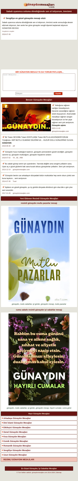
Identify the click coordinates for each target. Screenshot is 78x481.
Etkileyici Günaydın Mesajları (17, 430)
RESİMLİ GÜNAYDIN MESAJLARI (18, 462)
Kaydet (58, 96)
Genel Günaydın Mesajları (15, 435)
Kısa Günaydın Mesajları (14, 440)
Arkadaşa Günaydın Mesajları (17, 421)
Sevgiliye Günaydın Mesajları (17, 453)
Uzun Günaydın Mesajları (15, 458)
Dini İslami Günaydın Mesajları (17, 426)
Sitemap (58, 475)
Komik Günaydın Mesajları (15, 444)
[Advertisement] (39, 54)
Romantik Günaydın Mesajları (17, 449)
